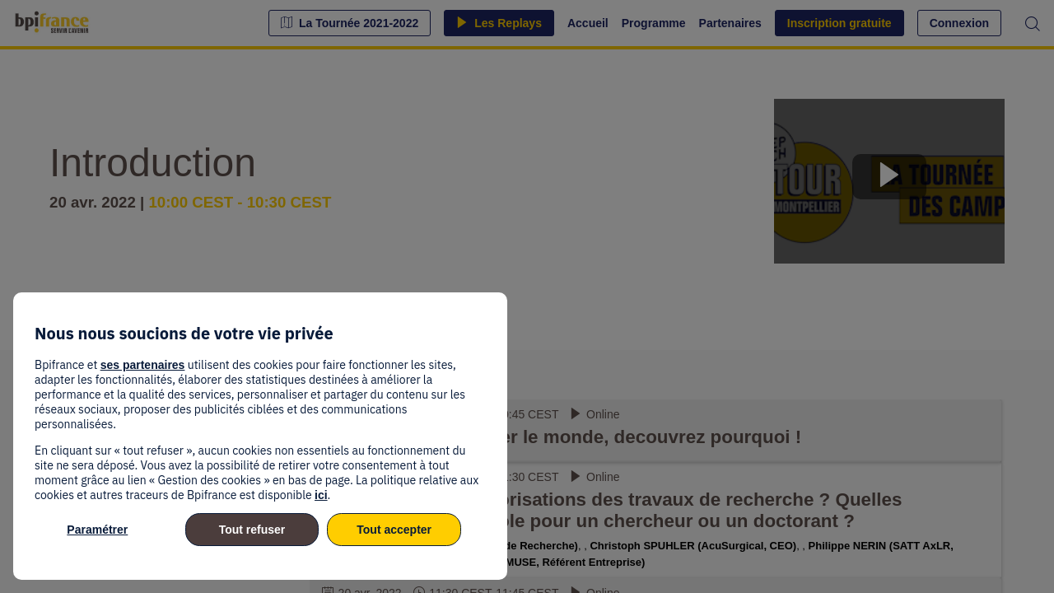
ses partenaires (142, 364)
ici (321, 495)
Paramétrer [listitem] (97, 529)
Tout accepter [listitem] (394, 529)
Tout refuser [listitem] (252, 529)
